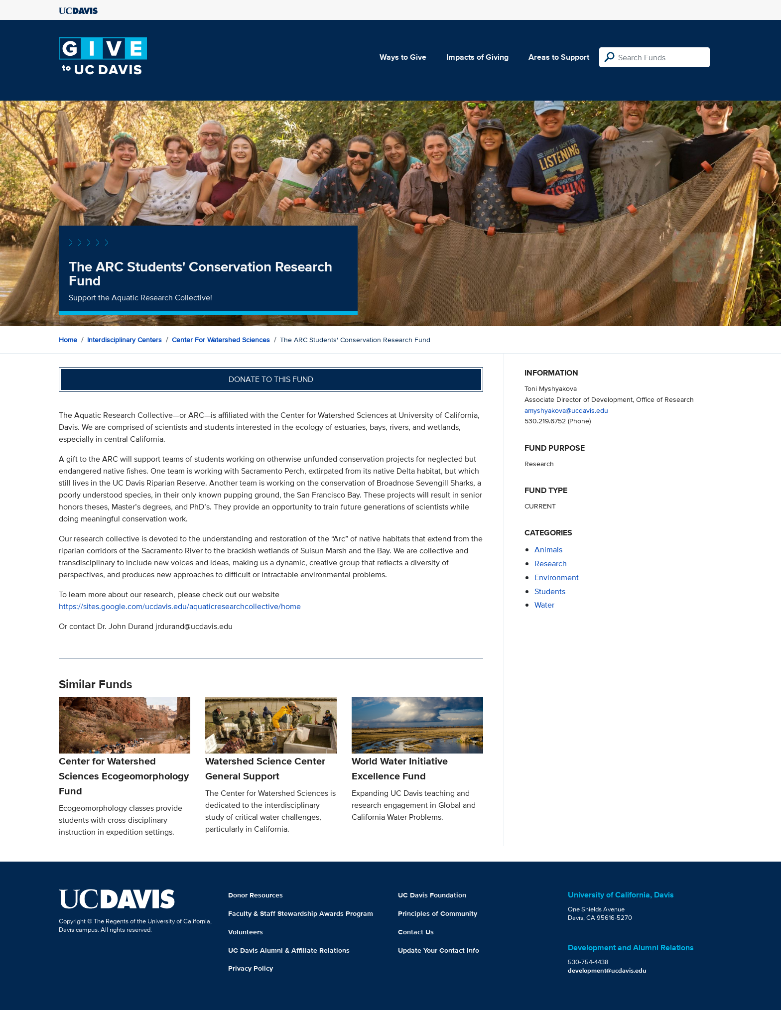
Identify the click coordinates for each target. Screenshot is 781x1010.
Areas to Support (558, 57)
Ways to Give (403, 57)
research (550, 563)
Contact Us (416, 932)
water (544, 605)
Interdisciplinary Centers (124, 340)
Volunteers (245, 932)
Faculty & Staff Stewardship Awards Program (300, 913)
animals (548, 549)
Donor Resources (255, 895)
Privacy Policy (250, 968)
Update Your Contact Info (438, 950)
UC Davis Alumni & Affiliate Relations (289, 950)
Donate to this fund (271, 379)
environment (556, 577)
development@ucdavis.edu (607, 970)
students (549, 591)
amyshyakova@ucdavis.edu (566, 410)
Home (68, 340)
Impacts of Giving (477, 57)
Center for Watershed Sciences (221, 340)
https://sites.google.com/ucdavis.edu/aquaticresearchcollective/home (180, 606)
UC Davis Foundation (432, 895)
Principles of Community (437, 913)
